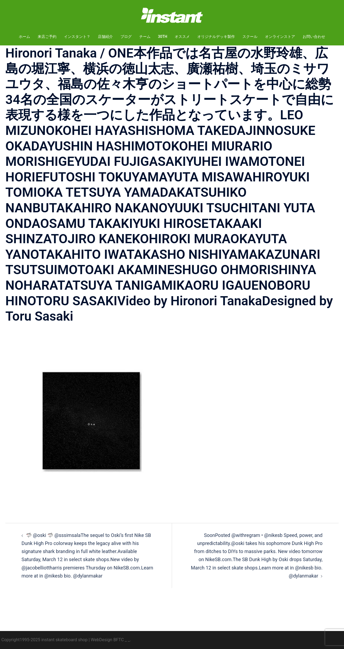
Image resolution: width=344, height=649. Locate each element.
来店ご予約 (47, 36)
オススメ (182, 36)
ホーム (24, 36)
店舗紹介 (105, 36)
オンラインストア (280, 36)
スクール (249, 36)
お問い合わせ (314, 36)
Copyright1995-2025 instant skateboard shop (44, 639)
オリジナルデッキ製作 (216, 36)
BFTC (118, 639)
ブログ (126, 36)
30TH (162, 36)
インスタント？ (77, 36)
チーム (144, 36)
